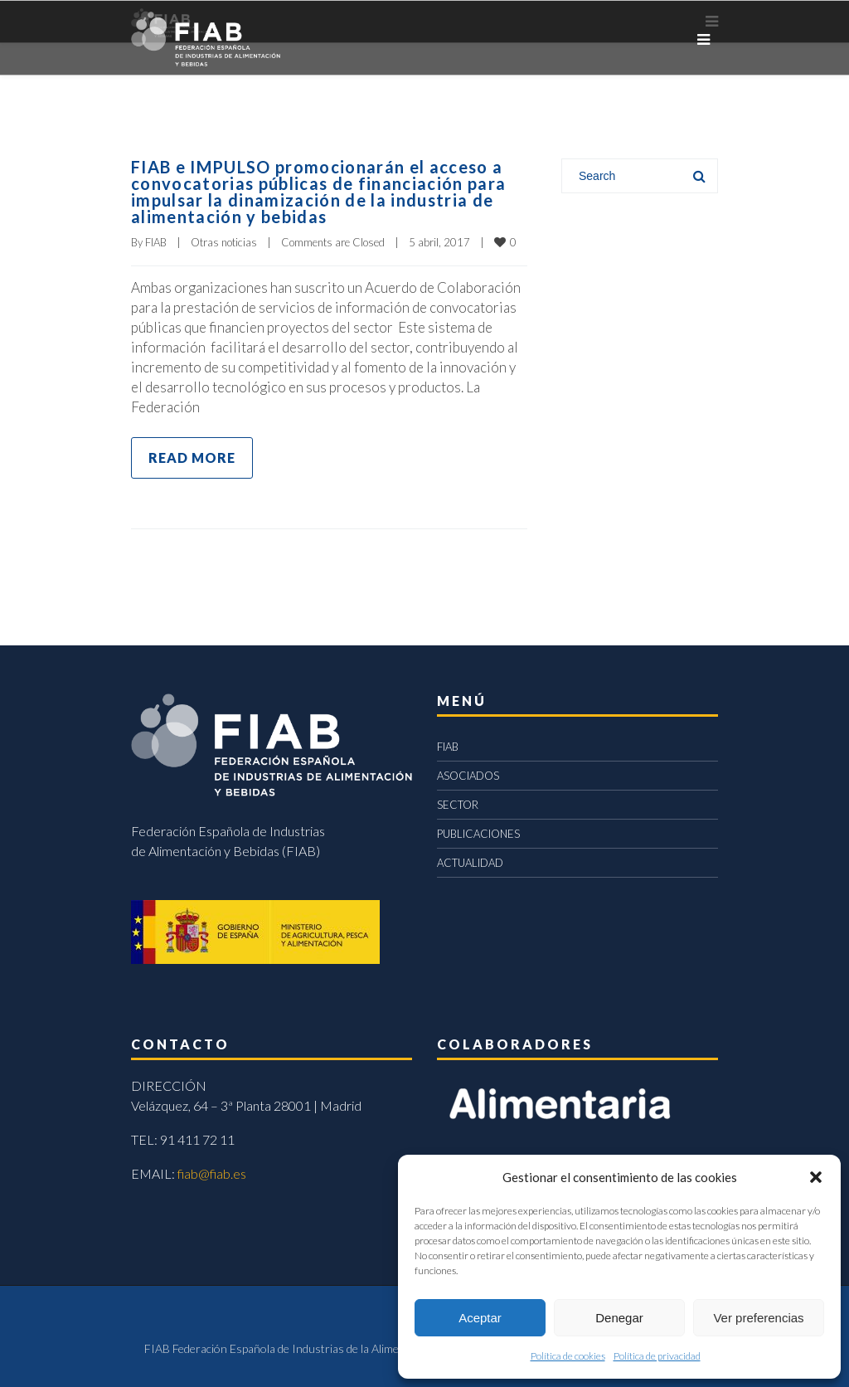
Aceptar (480, 1318)
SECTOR (457, 804)
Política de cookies (568, 1356)
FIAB (156, 242)
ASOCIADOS (468, 775)
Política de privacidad (657, 1356)
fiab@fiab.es (211, 1173)
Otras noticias (224, 242)
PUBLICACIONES (478, 833)
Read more (191, 457)
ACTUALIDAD (470, 862)
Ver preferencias (758, 1318)
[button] (816, 1177)
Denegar (619, 1318)
